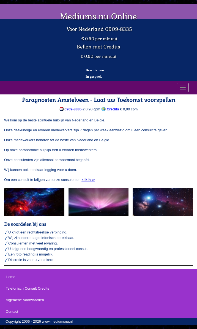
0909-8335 (72, 109)
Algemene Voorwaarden (25, 300)
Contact (12, 311)
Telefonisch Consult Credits (27, 288)
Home (10, 277)
